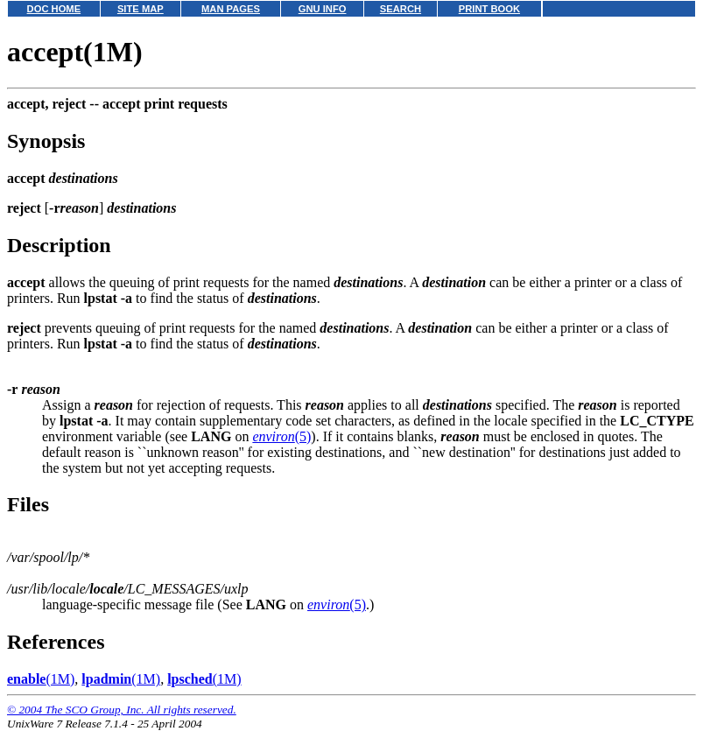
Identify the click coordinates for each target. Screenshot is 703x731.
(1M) (40, 678)
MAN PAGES (230, 9)
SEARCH (400, 9)
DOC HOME (54, 9)
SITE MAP (140, 9)
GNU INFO (323, 9)
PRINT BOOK (489, 9)
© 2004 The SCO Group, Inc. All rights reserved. (121, 709)
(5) (281, 436)
